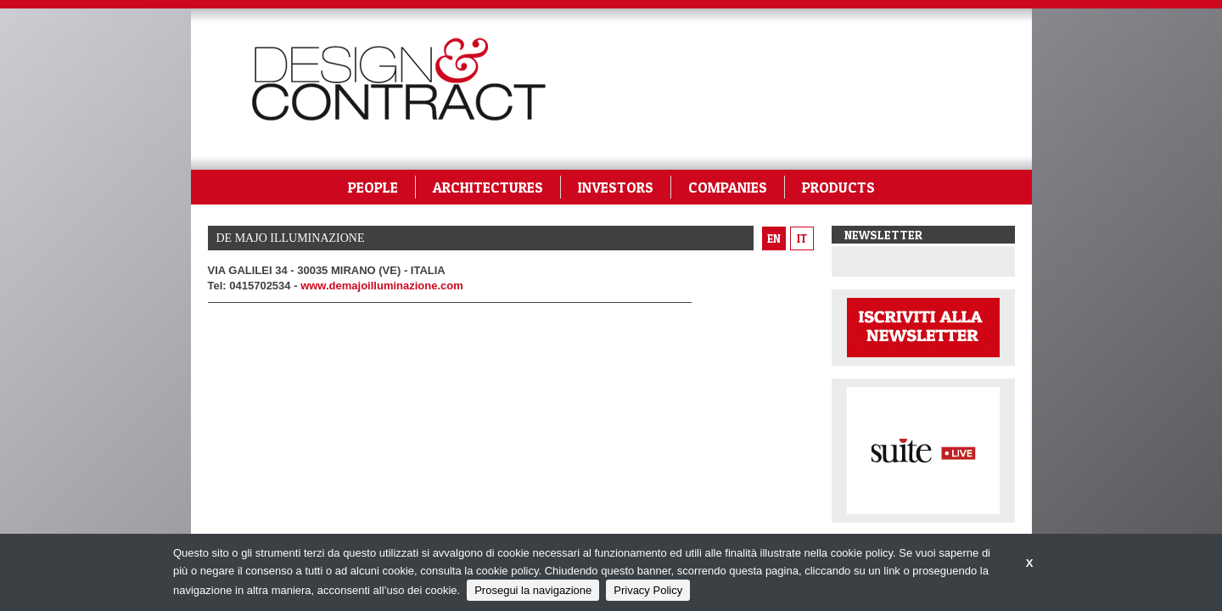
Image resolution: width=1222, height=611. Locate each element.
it (802, 238)
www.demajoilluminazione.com (381, 285)
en (774, 238)
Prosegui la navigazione (532, 590)
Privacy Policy (648, 590)
